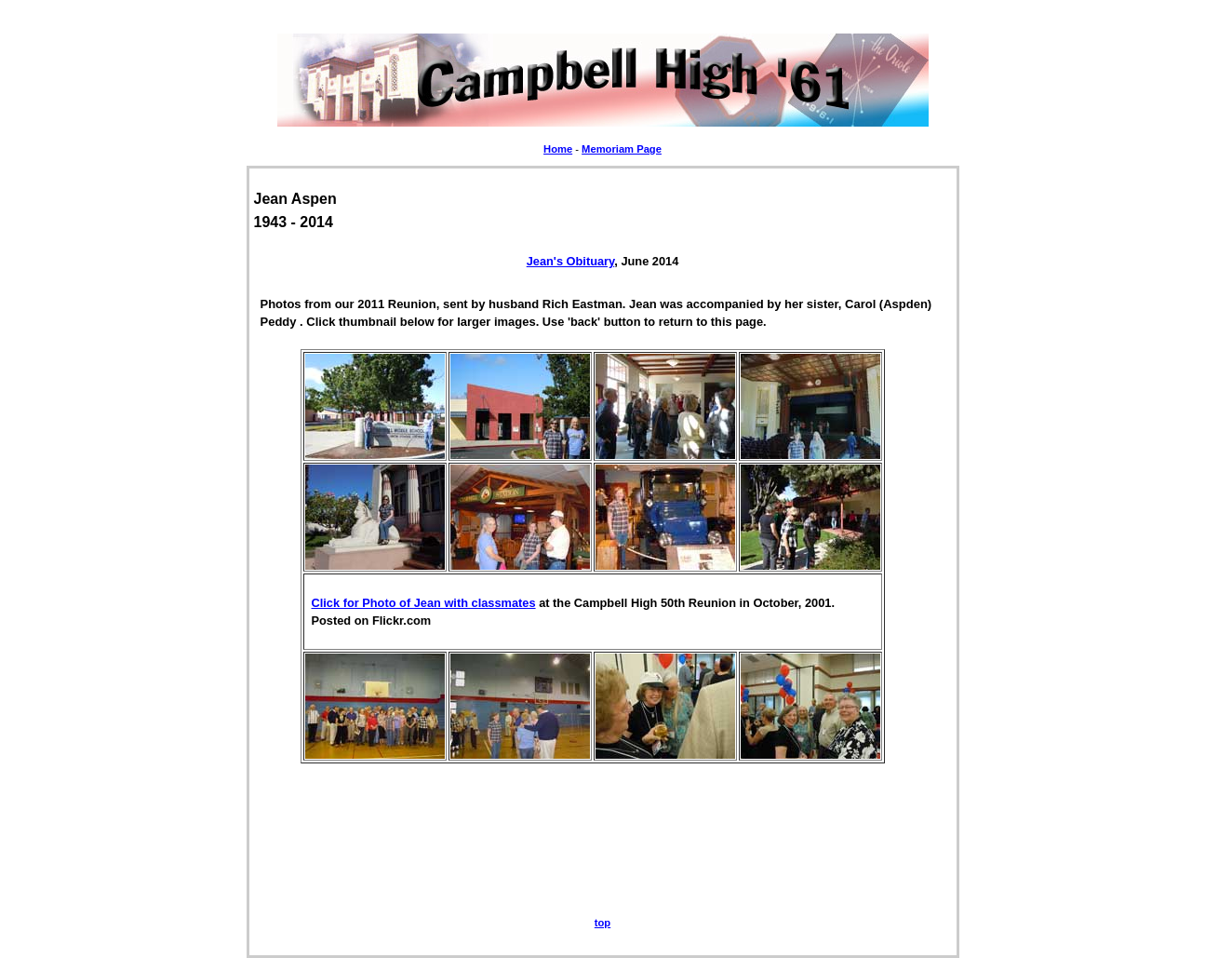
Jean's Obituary (571, 261)
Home (557, 149)
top (602, 922)
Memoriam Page (622, 149)
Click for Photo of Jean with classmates (424, 603)
